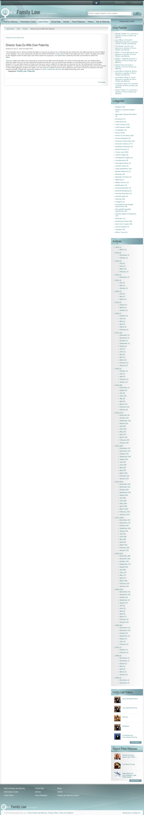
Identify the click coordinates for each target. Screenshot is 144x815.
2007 (118, 647)
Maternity (119, 180)
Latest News (10, 29)
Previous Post (11, 37)
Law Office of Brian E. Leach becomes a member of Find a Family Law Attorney (125, 79)
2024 (118, 261)
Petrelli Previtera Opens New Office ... (129, 756)
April (122, 324)
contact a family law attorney (51, 69)
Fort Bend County (128, 764)
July (122, 263)
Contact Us (136, 2)
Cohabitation (121, 130)
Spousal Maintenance (130, 699)
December (124, 255)
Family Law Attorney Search (68, 795)
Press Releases (41, 795)
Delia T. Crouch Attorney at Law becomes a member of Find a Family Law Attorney (126, 54)
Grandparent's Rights (124, 157)
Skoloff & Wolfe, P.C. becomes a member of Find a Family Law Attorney (126, 35)
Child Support (122, 127)
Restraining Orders (123, 221)
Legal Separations (123, 169)
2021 (118, 280)
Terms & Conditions (66, 813)
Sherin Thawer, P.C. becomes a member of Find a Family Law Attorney (126, 91)
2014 (119, 413)
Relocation (120, 218)
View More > (135, 742)
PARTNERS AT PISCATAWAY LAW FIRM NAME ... (129, 775)
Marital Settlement (123, 171)
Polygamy (120, 202)
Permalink (101, 82)
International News (123, 163)
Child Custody (122, 124)
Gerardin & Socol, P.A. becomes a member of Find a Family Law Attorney (126, 85)
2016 (118, 369)
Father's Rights (121, 155)
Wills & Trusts (121, 232)
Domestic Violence (124, 144)
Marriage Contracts (123, 177)
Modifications (121, 185)
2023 (118, 275)
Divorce (120, 133)
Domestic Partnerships (125, 141)
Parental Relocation (123, 193)
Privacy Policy (53, 813)
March (123, 249)
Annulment (120, 119)
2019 (118, 302)
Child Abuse (120, 122)
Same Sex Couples (123, 224)
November (124, 277)
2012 (119, 482)
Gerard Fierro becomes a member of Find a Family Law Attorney (125, 66)
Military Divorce (122, 182)
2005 (118, 678)
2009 (119, 589)
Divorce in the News (124, 135)
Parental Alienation (123, 188)
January (124, 288)
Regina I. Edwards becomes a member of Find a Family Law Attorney (126, 60)
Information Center (11, 792)
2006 (118, 656)
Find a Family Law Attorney (14, 788)
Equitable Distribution (124, 146)
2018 (118, 313)
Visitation (120, 229)
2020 (118, 291)
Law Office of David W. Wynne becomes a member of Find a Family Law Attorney (126, 73)
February (124, 271)
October (25, 29)
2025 (118, 253)
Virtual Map (39, 788)
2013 (119, 446)
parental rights (121, 196)
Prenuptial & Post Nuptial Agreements (124, 205)
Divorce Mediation (123, 138)
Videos (60, 792)
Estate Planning (122, 149)
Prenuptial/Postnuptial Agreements (123, 210)
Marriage (120, 174)
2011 (119, 518)
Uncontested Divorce (129, 708)
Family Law (22, 71)
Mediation (125, 726)
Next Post (20, 37)
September (125, 343)
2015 (118, 385)
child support (60, 54)
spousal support (122, 227)
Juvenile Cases (121, 166)
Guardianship (121, 160)
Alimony (125, 717)
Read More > (135, 780)
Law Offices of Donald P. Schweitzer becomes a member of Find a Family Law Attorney (126, 41)
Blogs (59, 788)
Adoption (120, 107)
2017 (118, 333)
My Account (120, 2)
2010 (18, 29)
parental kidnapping (123, 191)
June (122, 266)
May (122, 285)
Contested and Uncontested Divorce (129, 736)
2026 (118, 247)
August (123, 305)
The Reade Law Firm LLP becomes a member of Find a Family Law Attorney (125, 48)
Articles (38, 792)
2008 (118, 625)
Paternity (9, 60)
